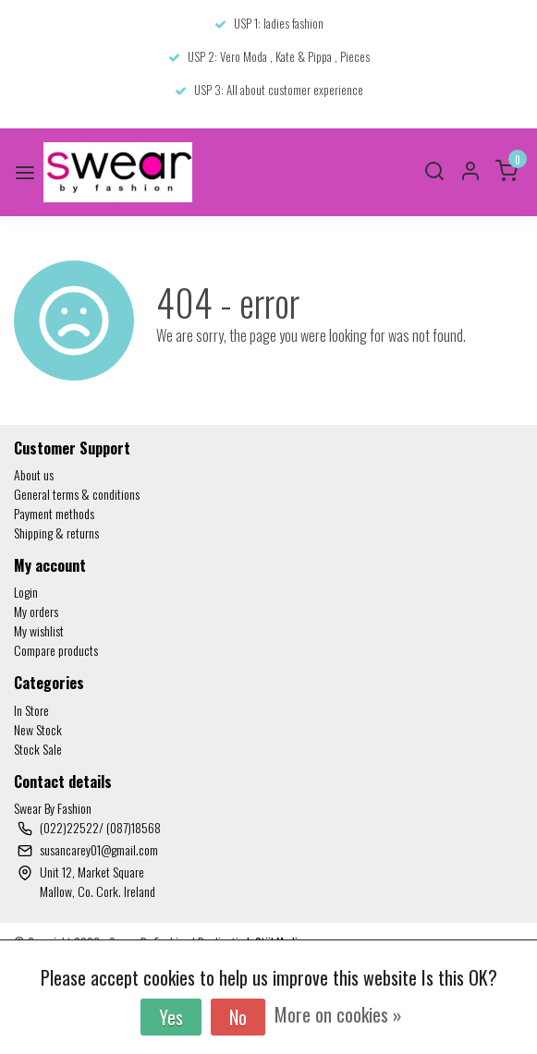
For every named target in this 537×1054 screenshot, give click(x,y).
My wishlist (39, 630)
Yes (171, 1017)
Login (26, 591)
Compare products (56, 650)
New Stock (38, 729)
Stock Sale (38, 748)
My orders (36, 611)
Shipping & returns (56, 532)
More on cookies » (338, 1014)
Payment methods (54, 513)
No (238, 1017)
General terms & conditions (77, 493)
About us (34, 474)
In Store (31, 710)
